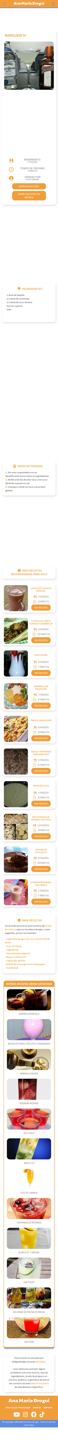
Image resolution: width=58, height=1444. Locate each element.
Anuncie (37, 1407)
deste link (40, 1361)
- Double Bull (11, 968)
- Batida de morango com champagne (25, 964)
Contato (47, 1407)
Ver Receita (41, 607)
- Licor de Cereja (13, 946)
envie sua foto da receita (29, 195)
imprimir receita (29, 186)
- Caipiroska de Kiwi (15, 960)
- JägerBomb (11, 949)
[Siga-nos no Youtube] (16, 1415)
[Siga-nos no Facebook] (34, 1415)
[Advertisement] (29, 17)
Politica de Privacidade (18, 1407)
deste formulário (40, 1383)
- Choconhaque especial (17, 953)
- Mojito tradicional (15, 957)
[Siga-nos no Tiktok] (42, 1415)
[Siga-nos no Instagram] (25, 1415)
